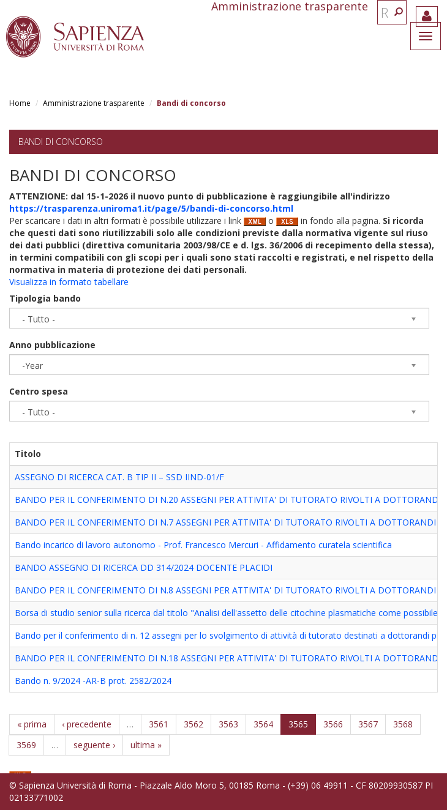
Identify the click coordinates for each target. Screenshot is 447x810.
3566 (333, 724)
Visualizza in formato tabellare (69, 282)
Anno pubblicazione (52, 345)
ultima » (146, 745)
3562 (193, 724)
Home (20, 103)
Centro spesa (38, 391)
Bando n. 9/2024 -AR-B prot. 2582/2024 (93, 680)
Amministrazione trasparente (94, 103)
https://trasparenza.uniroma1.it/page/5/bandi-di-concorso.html (151, 208)
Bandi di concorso (60, 141)
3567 (368, 724)
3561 (158, 724)
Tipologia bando (45, 298)
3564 (263, 724)
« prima (32, 724)
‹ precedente (86, 724)
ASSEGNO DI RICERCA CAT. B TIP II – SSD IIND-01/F (119, 477)
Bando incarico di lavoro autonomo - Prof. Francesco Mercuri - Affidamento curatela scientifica (203, 545)
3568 (403, 724)
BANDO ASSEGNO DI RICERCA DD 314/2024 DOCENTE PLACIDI (143, 567)
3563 (228, 724)
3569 (26, 745)
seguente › (94, 745)
